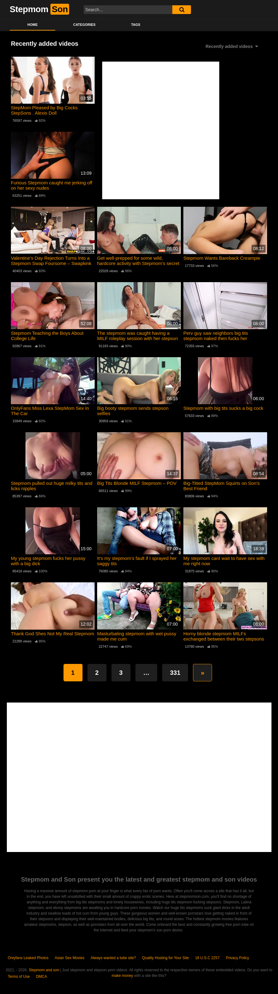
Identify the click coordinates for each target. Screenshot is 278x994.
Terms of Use (19, 976)
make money (122, 975)
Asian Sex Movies (69, 958)
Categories (84, 24)
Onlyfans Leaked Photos (28, 958)
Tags (135, 24)
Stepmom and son (44, 970)
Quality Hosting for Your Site (165, 958)
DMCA (41, 976)
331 (175, 672)
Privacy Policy (237, 958)
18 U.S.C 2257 (207, 958)
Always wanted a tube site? (113, 958)
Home (32, 24)
